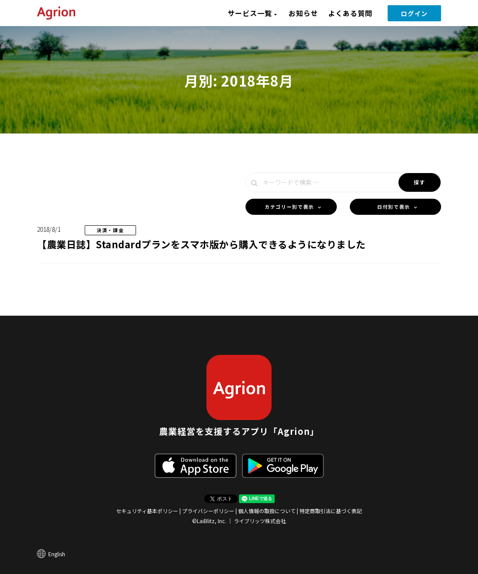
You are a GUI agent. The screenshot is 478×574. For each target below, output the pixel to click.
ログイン (414, 13)
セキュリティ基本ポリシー (147, 510)
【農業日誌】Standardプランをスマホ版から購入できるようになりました (201, 244)
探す (419, 182)
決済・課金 (110, 230)
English (56, 553)
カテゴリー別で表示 (289, 206)
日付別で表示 (393, 206)
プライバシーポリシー (208, 510)
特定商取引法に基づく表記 (330, 510)
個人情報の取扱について (266, 510)
